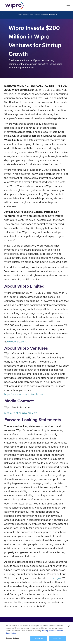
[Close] (69, 626)
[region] (36, 633)
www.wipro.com (16, 341)
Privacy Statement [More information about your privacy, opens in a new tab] (49, 631)
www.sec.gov (53, 578)
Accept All (39, 638)
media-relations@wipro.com (20, 413)
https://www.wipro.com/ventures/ (23, 394)
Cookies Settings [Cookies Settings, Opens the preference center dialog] (12, 638)
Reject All (57, 638)
